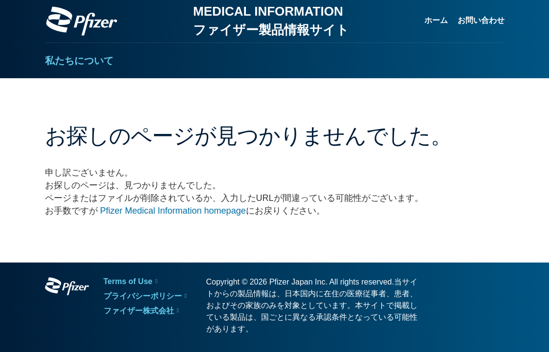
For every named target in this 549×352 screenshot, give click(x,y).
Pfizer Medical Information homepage (173, 211)
